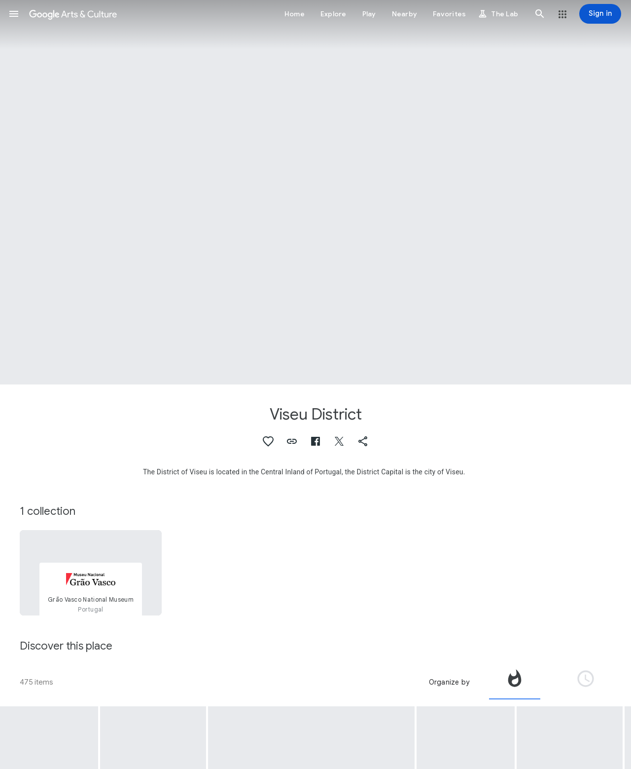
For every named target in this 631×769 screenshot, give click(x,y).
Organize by (449, 682)
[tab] (514, 682)
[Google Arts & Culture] (73, 14)
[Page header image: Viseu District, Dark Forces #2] (315, 192)
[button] (14, 14)
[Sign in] (600, 14)
